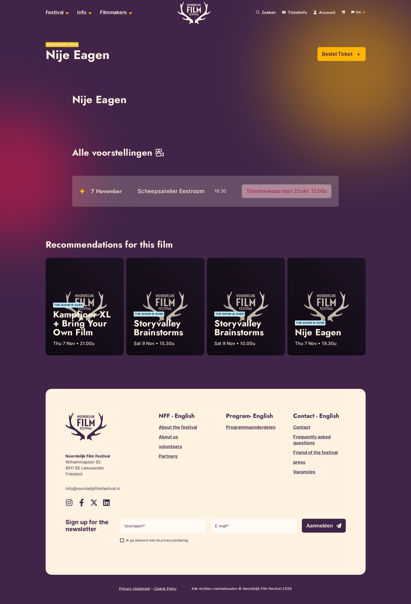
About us (168, 437)
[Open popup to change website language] (358, 12)
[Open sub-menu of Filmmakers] (130, 12)
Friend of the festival (315, 452)
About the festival (178, 427)
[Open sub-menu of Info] (89, 12)
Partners (168, 456)
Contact (301, 427)
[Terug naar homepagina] (194, 13)
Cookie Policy (165, 589)
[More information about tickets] (294, 12)
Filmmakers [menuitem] (113, 12)
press (299, 462)
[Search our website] (266, 12)
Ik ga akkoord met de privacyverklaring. (157, 540)
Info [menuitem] (81, 12)
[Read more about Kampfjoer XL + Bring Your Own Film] (85, 307)
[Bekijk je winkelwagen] (343, 12)
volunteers (170, 446)
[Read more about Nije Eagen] (326, 307)
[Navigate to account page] (324, 12)
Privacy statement (134, 589)
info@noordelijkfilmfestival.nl (92, 488)
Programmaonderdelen (251, 427)
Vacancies (304, 472)
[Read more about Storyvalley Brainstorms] (165, 307)
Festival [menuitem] (55, 12)
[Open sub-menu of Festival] (66, 12)
